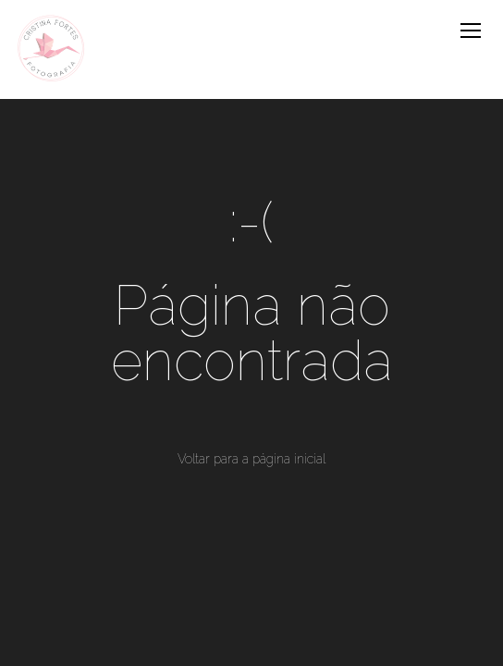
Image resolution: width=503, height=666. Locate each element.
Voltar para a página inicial (251, 458)
